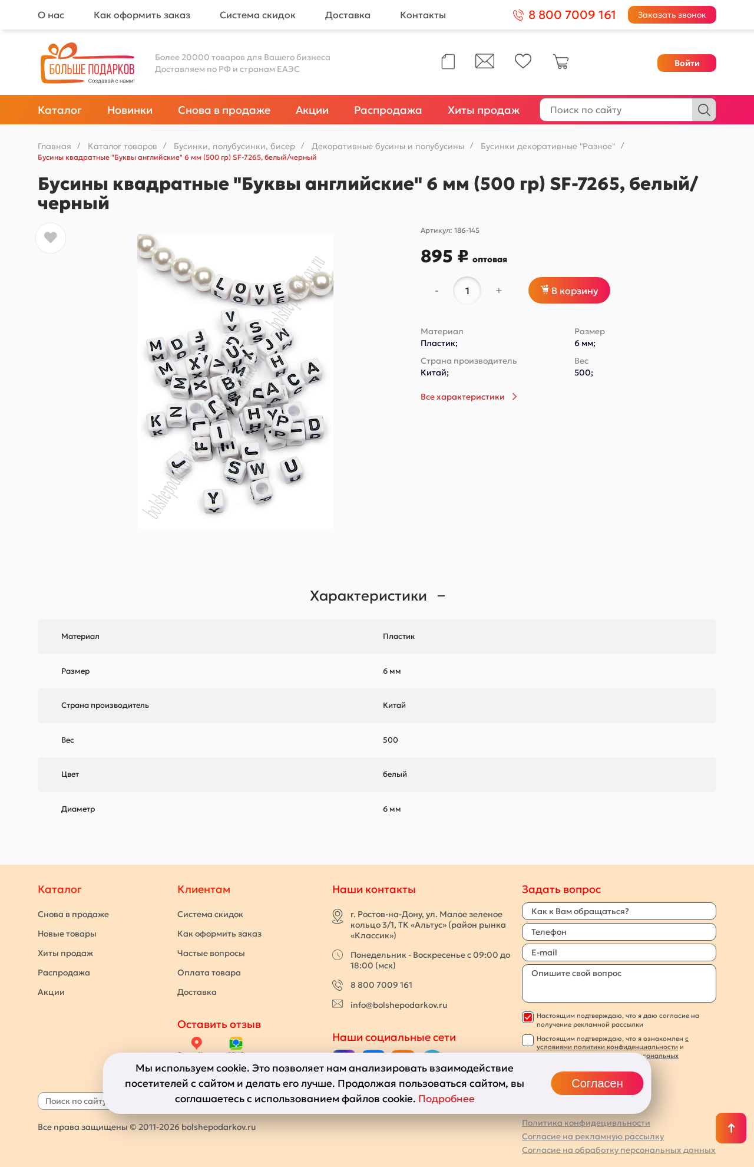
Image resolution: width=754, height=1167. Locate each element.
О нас (51, 15)
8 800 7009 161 (381, 985)
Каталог (60, 110)
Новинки (130, 110)
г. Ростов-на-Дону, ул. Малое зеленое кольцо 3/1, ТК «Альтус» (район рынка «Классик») (428, 925)
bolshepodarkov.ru (218, 1127)
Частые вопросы (211, 953)
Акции (312, 110)
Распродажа (388, 110)
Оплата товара (209, 972)
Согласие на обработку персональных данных (619, 1150)
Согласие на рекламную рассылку (593, 1136)
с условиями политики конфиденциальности (613, 1042)
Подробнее (446, 1098)
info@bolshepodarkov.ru (398, 1005)
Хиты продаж (484, 110)
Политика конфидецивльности (586, 1122)
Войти (687, 63)
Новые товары (67, 933)
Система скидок (258, 15)
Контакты (423, 15)
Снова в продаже (224, 110)
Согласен (597, 1083)
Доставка (348, 15)
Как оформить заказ (142, 15)
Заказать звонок (672, 14)
